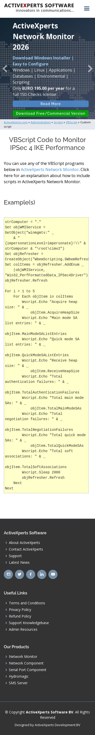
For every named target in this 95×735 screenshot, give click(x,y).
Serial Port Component (27, 670)
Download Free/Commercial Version (50, 116)
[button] (5, 68)
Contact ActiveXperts (26, 549)
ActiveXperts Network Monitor (50, 169)
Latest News (19, 562)
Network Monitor (23, 656)
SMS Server (18, 683)
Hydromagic (19, 676)
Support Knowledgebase (29, 623)
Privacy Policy (20, 609)
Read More (51, 106)
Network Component (26, 663)
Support (15, 556)
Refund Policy (20, 616)
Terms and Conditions (27, 603)
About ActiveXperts (24, 542)
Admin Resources (23, 629)
